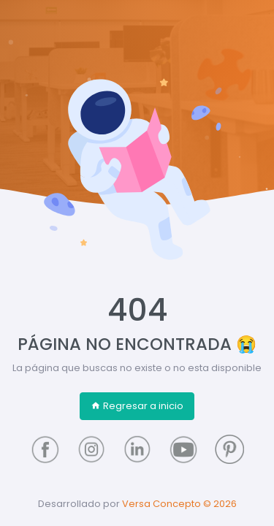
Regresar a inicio (137, 406)
